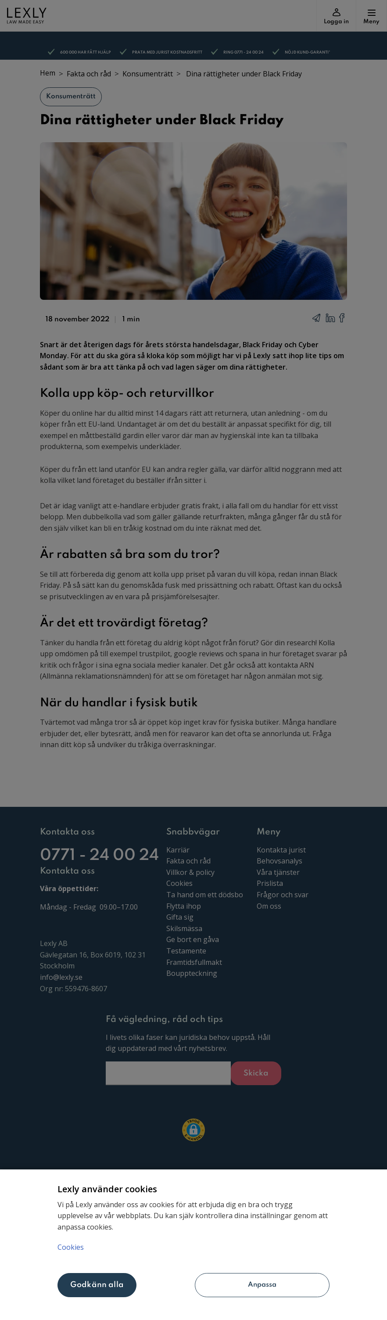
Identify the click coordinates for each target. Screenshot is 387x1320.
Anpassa (236, 1284)
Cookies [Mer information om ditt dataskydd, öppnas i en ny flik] (70, 1247)
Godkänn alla (97, 1285)
